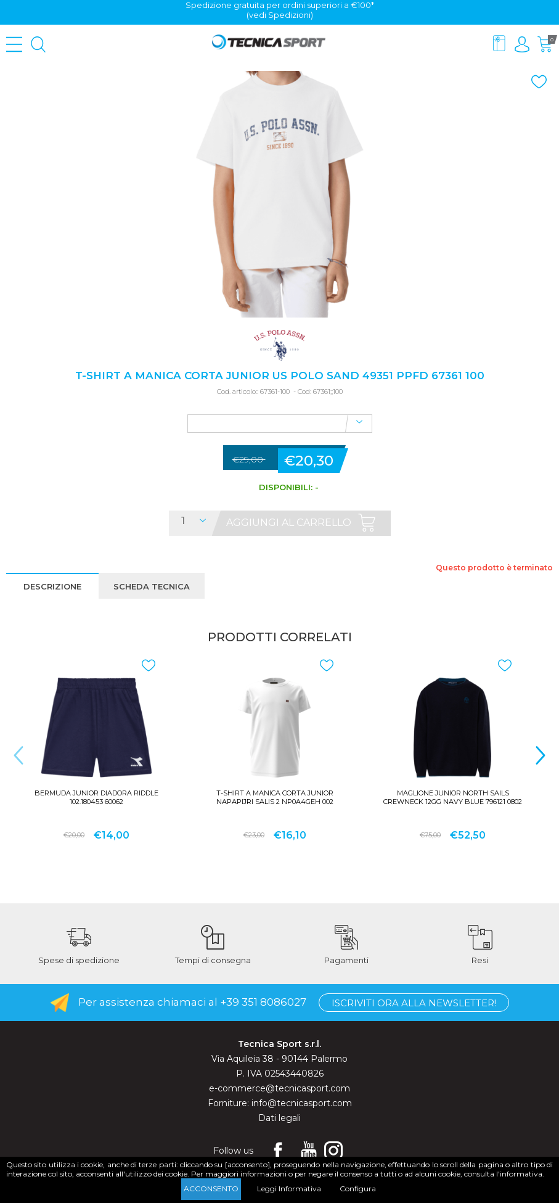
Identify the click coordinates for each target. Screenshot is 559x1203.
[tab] (52, 586)
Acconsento (211, 1188)
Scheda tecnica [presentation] (151, 586)
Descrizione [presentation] (52, 586)
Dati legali (279, 1117)
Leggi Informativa (289, 1188)
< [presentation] (18, 755)
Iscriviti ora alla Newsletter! (414, 1003)
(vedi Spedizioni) (280, 15)
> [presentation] (540, 755)
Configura (358, 1188)
